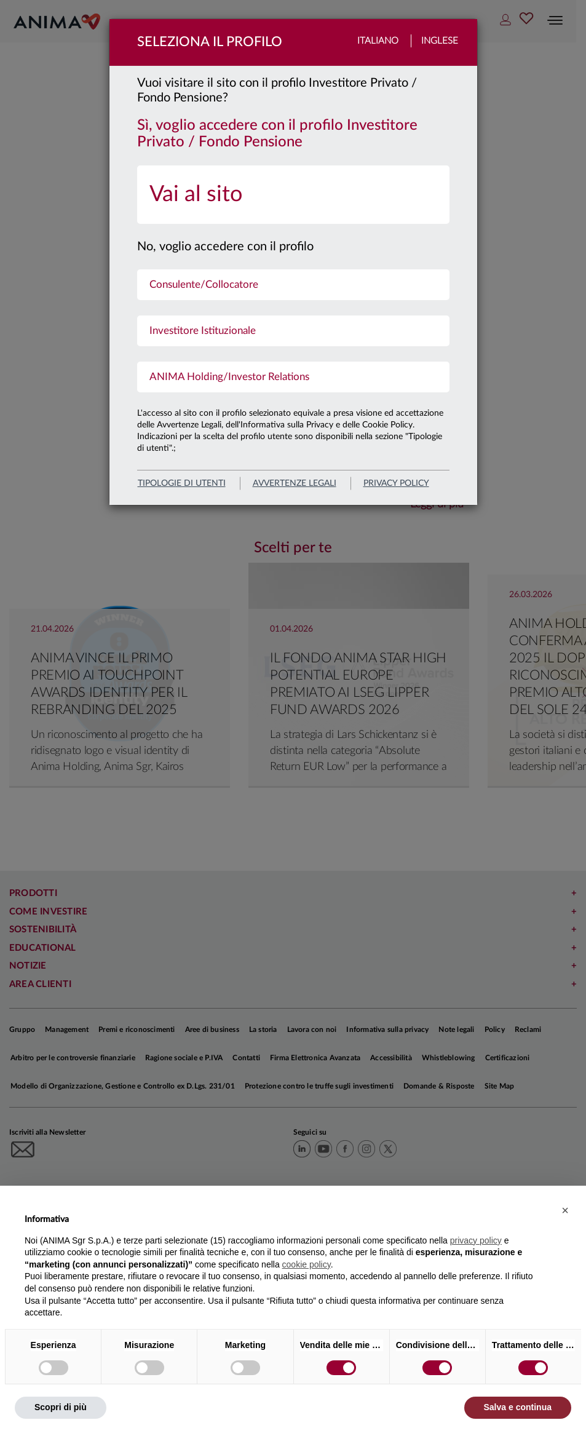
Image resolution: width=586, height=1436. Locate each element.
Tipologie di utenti (182, 483)
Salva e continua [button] (518, 1407)
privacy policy (396, 483)
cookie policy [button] (306, 1264)
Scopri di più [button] (60, 1407)
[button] (565, 1210)
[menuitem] (293, 194)
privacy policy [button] (476, 1240)
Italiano (377, 41)
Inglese (439, 41)
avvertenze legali (294, 483)
